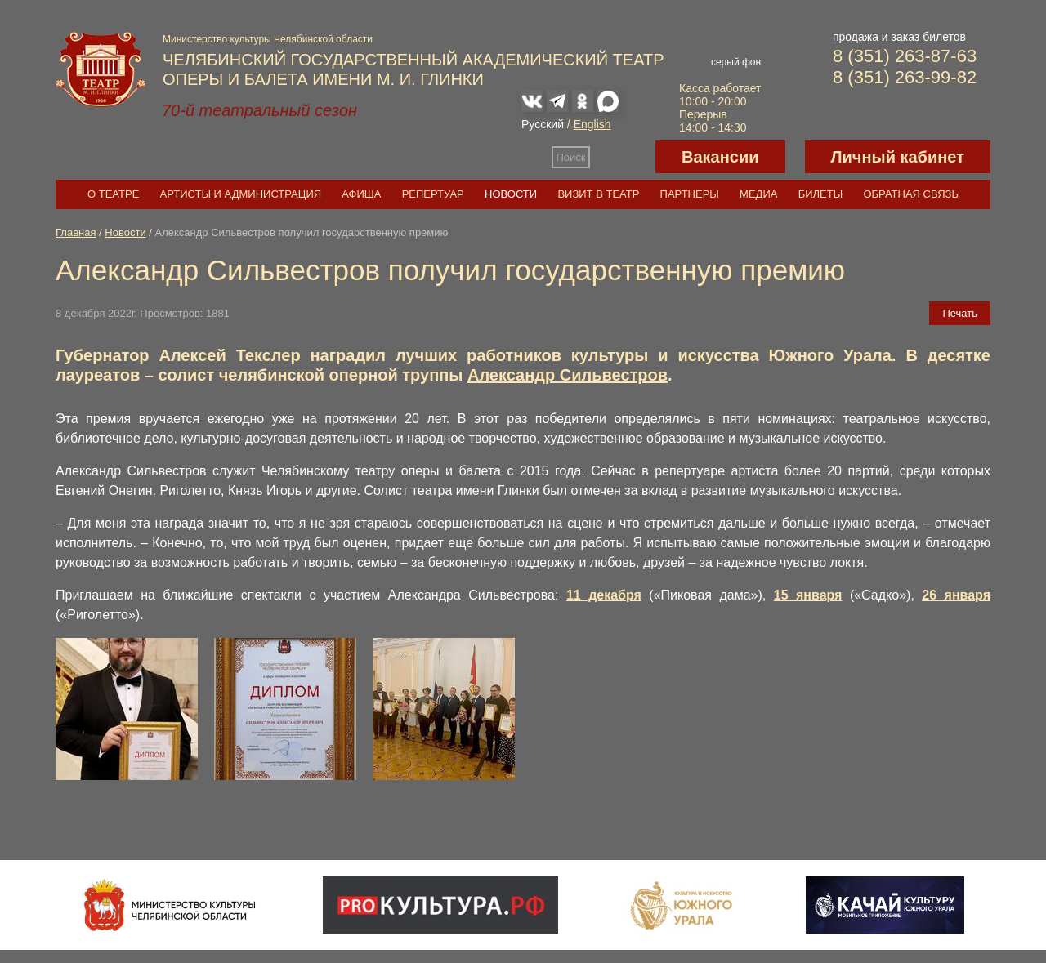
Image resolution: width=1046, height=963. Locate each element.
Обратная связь (911, 194)
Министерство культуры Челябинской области (268, 39)
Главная (76, 232)
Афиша (361, 194)
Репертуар (433, 194)
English (592, 124)
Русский (542, 124)
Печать (959, 313)
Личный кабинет (897, 157)
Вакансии (720, 157)
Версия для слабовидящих (623, 157)
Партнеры (689, 194)
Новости (511, 194)
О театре (113, 194)
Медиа (758, 194)
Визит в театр (598, 194)
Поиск (571, 157)
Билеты (820, 194)
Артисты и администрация (241, 194)
